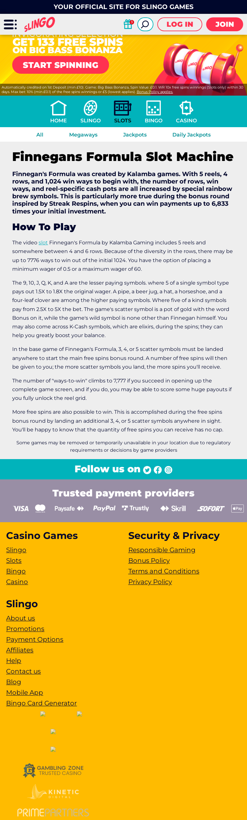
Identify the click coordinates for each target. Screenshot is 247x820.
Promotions (25, 629)
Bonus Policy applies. (155, 92)
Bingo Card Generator (41, 703)
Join (224, 24)
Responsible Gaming (162, 550)
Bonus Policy (149, 560)
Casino (186, 121)
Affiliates (19, 650)
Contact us (23, 671)
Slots (122, 121)
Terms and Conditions (163, 571)
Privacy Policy (150, 582)
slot (43, 243)
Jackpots (135, 135)
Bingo (153, 121)
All (39, 135)
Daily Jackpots (191, 135)
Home (58, 121)
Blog (13, 682)
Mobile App (24, 692)
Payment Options (34, 639)
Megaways (83, 135)
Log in (180, 24)
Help (13, 660)
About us (20, 618)
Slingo (90, 121)
